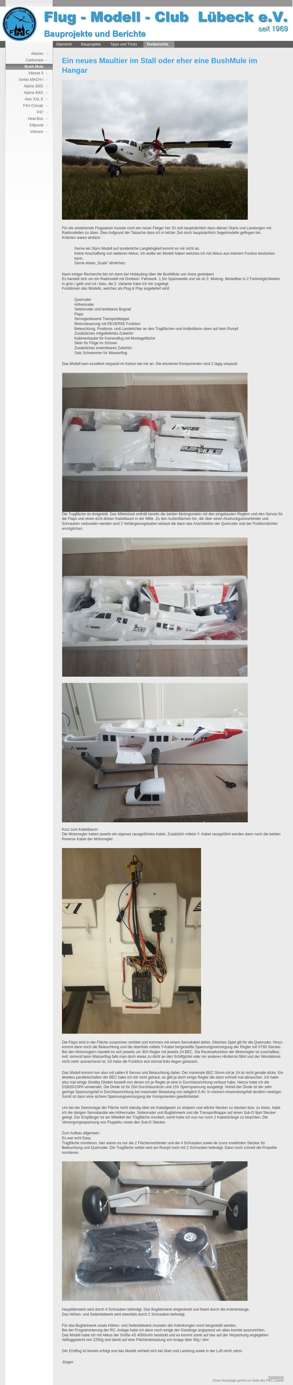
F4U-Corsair (33, 105)
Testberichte (157, 44)
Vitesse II (35, 73)
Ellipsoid (36, 125)
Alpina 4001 (33, 92)
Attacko (37, 53)
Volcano (36, 132)
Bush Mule (33, 66)
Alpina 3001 (33, 86)
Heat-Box (35, 119)
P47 (40, 112)
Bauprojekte (91, 44)
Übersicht (64, 44)
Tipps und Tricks (123, 44)
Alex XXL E (34, 99)
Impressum (276, 1377)
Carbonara (34, 60)
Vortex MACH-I (31, 79)
